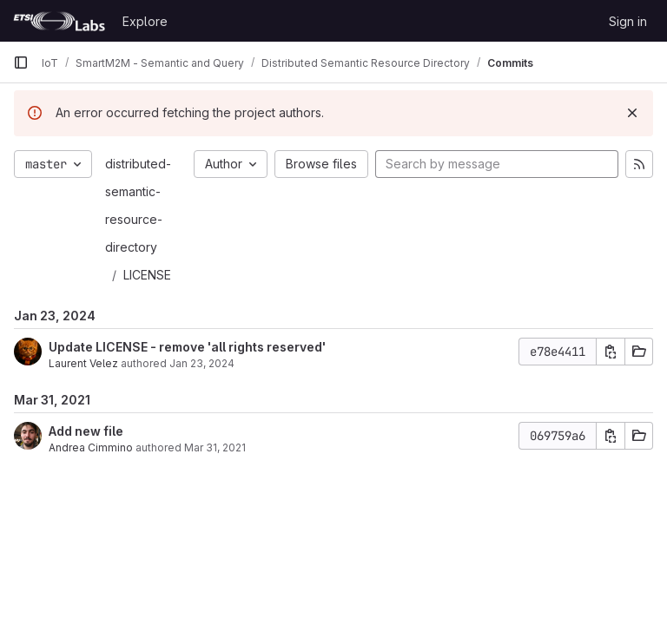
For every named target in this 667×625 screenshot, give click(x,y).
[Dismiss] (632, 112)
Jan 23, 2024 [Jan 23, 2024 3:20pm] (201, 363)
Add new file (86, 431)
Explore (145, 21)
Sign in (628, 21)
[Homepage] (59, 21)
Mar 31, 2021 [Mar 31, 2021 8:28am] (215, 447)
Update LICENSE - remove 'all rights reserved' (187, 346)
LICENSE (147, 274)
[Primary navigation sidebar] (21, 62)
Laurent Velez (83, 363)
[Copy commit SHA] (610, 351)
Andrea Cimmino (91, 447)
